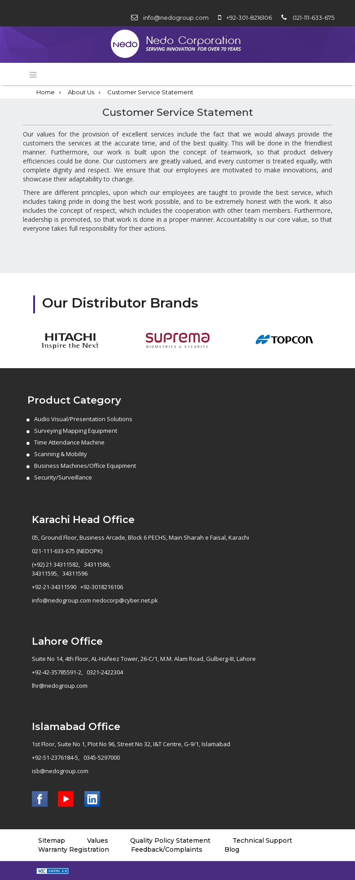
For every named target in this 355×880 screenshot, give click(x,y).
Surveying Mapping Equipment (75, 431)
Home (45, 92)
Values (97, 840)
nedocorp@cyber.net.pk (125, 600)
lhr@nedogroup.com (60, 686)
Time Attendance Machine (69, 442)
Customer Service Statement (150, 92)
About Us (81, 92)
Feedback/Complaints (166, 849)
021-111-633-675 (313, 17)
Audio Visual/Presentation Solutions (83, 419)
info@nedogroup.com (176, 17)
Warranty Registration (73, 849)
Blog (231, 849)
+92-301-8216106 (249, 17)
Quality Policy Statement (170, 840)
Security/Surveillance (63, 477)
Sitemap (51, 840)
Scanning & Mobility (60, 454)
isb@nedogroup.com (60, 771)
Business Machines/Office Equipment (85, 466)
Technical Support (262, 840)
